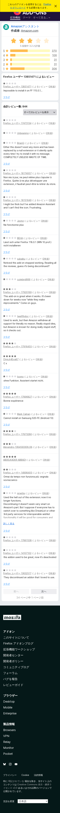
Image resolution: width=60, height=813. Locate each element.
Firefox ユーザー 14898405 (17, 472)
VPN (6, 736)
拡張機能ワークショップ (19, 649)
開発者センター (13, 655)
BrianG (20, 143)
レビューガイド (13, 685)
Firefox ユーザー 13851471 (17, 86)
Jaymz (20, 220)
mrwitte (21, 493)
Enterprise (9, 713)
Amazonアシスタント (25, 26)
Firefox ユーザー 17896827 (17, 396)
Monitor (8, 747)
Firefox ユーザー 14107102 (17, 553)
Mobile (7, 707)
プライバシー (10, 775)
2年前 (49, 133)
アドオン (9, 631)
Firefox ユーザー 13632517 (17, 573)
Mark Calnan (23, 414)
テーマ (27, 17)
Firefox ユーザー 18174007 (17, 173)
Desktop (9, 701)
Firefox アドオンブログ (18, 643)
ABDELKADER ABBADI (14, 459)
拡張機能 (15, 17)
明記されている (16, 781)
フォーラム (10, 673)
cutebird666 (23, 279)
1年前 (52, 123)
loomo (20, 376)
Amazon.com (29, 30)
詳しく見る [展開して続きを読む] (8, 523)
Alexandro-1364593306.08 (17, 447)
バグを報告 (10, 679)
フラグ (6, 97)
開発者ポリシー (13, 661)
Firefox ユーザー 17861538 (17, 540)
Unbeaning (23, 133)
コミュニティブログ (16, 667)
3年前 (52, 86)
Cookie (25, 775)
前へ (16, 591)
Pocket (8, 753)
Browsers (9, 730)
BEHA (20, 238)
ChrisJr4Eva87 (11, 359)
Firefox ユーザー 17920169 (17, 292)
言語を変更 (8, 801)
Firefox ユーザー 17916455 (17, 346)
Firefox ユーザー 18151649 (17, 200)
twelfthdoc (23, 316)
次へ (43, 591)
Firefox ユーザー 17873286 (17, 434)
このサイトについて (16, 637)
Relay (7, 742)
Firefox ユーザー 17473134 (17, 123)
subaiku (21, 258)
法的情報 (38, 775)
